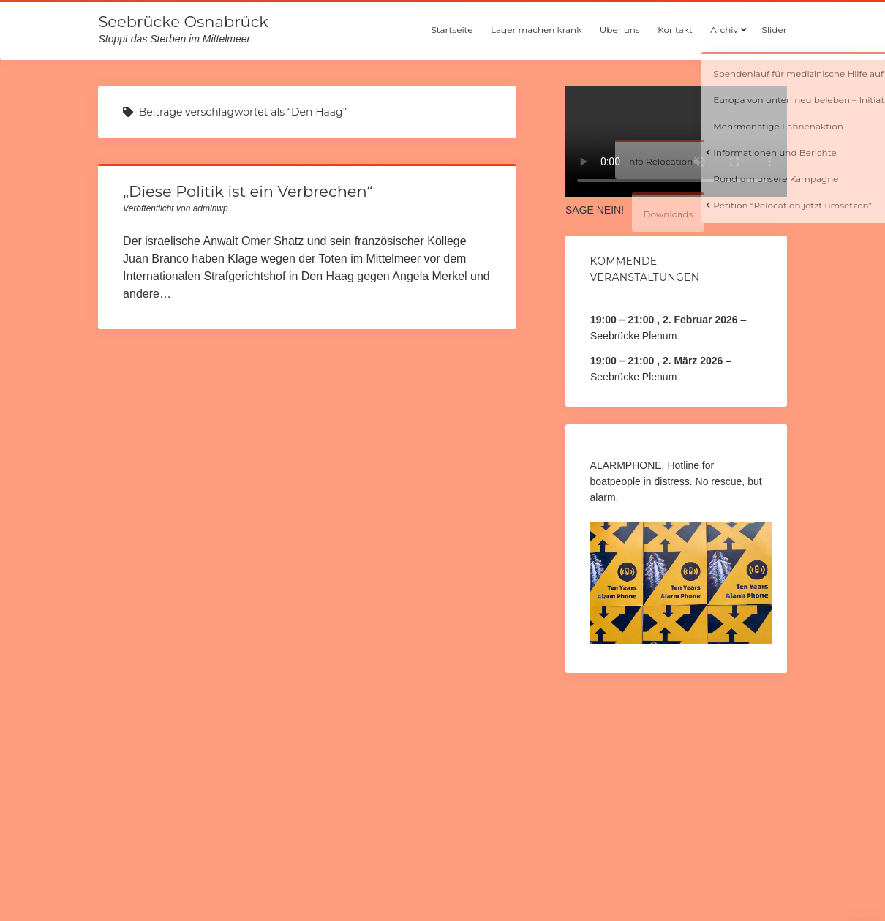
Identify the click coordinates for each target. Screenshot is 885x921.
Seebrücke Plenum (633, 336)
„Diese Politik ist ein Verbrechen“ (247, 191)
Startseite (451, 29)
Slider (774, 29)
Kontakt (675, 29)
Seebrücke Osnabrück (183, 21)
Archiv (724, 29)
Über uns (620, 29)
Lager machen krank (536, 29)
